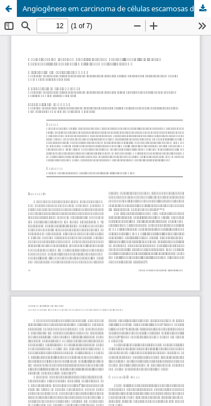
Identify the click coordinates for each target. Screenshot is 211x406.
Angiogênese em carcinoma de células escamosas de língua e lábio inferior (117, 8)
